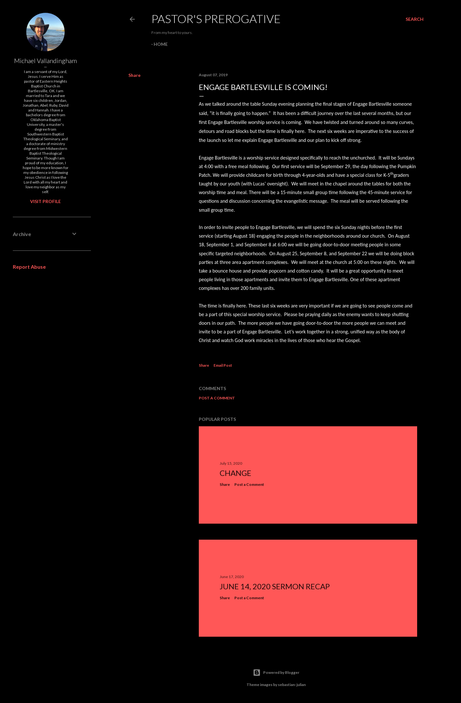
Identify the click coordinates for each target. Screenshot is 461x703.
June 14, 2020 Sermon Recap (275, 586)
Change (235, 473)
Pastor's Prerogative (216, 19)
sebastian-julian (292, 684)
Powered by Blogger (276, 672)
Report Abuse (29, 267)
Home (161, 44)
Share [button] (134, 75)
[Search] (415, 19)
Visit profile (45, 201)
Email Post (223, 365)
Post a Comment (217, 398)
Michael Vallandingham (45, 60)
